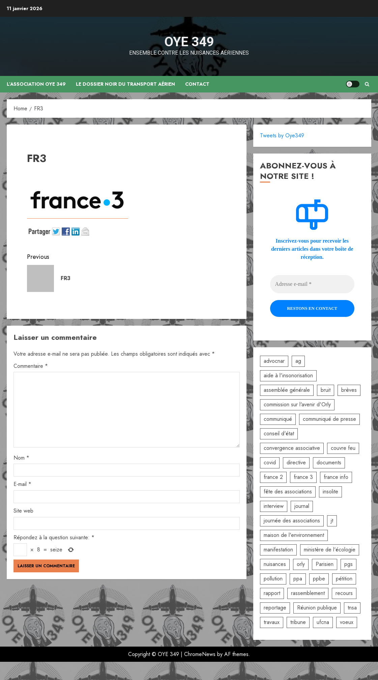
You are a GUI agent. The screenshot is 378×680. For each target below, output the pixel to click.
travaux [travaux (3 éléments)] (272, 622)
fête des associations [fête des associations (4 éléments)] (288, 491)
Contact (197, 84)
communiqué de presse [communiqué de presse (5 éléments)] (329, 419)
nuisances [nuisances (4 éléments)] (275, 564)
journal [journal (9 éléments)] (301, 506)
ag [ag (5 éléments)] (298, 361)
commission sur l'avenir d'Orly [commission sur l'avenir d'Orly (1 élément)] (297, 404)
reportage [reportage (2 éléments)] (275, 607)
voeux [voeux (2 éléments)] (346, 622)
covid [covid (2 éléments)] (270, 462)
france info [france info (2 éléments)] (336, 477)
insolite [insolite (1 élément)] (330, 491)
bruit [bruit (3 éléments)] (325, 390)
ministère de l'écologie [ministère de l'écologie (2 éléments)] (329, 549)
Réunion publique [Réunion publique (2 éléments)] (317, 607)
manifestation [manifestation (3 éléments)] (278, 549)
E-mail (22, 484)
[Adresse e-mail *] (312, 284)
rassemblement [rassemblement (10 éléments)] (308, 593)
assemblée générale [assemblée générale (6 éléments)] (287, 390)
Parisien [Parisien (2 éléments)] (324, 564)
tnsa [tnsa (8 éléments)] (352, 607)
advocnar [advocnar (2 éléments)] (274, 361)
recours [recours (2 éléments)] (344, 593)
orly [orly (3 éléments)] (301, 564)
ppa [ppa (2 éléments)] (297, 578)
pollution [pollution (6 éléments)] (273, 578)
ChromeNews (199, 654)
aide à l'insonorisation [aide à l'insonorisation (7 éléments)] (288, 375)
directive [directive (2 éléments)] (296, 462)
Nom (21, 458)
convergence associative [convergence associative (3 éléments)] (292, 448)
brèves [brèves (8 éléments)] (349, 390)
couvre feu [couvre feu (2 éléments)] (343, 448)
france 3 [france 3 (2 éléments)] (303, 477)
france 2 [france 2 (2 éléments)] (273, 477)
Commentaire (30, 366)
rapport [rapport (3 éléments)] (272, 593)
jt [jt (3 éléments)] (332, 520)
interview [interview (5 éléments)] (274, 506)
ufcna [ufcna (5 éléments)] (323, 622)
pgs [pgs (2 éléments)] (348, 564)
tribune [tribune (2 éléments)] (298, 622)
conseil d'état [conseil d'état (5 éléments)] (279, 433)
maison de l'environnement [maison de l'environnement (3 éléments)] (294, 535)
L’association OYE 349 (36, 84)
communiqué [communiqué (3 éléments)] (278, 419)
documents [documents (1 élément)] (329, 462)
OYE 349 (189, 42)
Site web (23, 511)
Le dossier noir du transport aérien (125, 84)
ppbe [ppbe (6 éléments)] (319, 578)
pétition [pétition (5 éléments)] (344, 578)
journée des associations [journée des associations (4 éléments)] (292, 520)
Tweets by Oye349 (282, 135)
